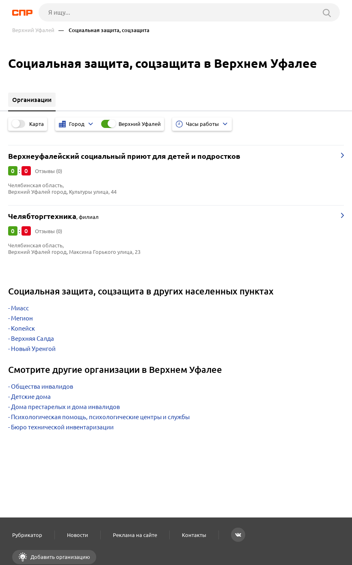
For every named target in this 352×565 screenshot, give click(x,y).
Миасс (20, 308)
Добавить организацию (59, 557)
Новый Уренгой (33, 349)
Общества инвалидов (42, 386)
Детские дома (31, 397)
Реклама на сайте (135, 535)
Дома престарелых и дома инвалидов (65, 407)
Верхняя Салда (32, 339)
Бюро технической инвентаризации (62, 427)
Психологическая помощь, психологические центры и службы (100, 417)
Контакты (194, 535)
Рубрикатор (27, 535)
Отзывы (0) (48, 171)
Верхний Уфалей (33, 30)
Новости (77, 535)
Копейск (23, 328)
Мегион (22, 318)
